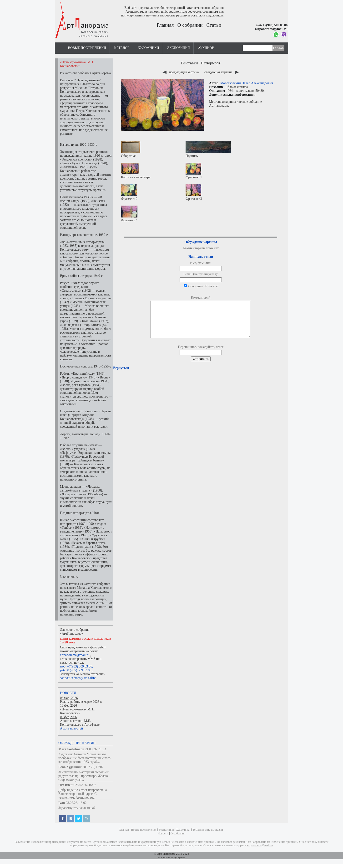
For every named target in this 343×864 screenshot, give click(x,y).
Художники (148, 48)
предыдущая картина (181, 72)
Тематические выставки (207, 829)
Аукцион (206, 48)
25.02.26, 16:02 (85, 785)
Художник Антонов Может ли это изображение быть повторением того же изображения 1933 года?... (84, 758)
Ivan (61, 803)
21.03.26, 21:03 (95, 749)
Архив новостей (71, 728)
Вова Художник (70, 767)
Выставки (189, 63)
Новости (68, 693)
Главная (165, 25)
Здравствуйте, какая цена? (76, 808)
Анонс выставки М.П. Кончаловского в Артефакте (80, 722)
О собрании (190, 25)
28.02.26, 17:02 (92, 767)
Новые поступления (87, 48)
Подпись (208, 149)
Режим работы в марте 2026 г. (81, 702)
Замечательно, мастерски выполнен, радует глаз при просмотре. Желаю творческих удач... (84, 775)
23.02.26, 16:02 (76, 803)
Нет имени (66, 785)
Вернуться (121, 375)
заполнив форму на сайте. (78, 678)
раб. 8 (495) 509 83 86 (75, 670)
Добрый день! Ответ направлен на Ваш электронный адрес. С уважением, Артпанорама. (82, 793)
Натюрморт (210, 63)
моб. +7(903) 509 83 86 (76, 666)
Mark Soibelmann (71, 749)
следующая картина (221, 72)
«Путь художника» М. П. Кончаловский (77, 711)
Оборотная (130, 149)
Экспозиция (178, 48)
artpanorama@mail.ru (74, 655)
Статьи (213, 25)
